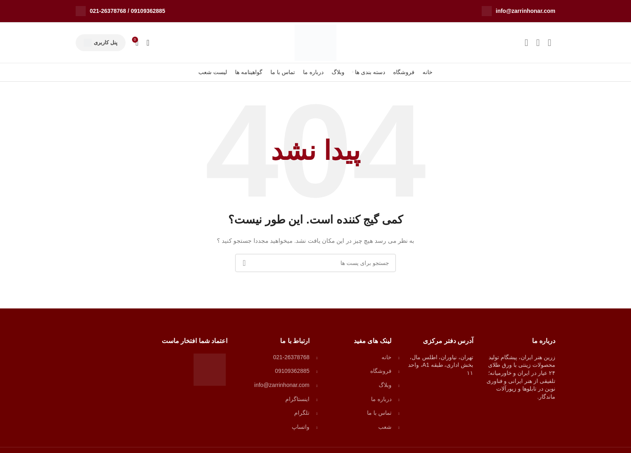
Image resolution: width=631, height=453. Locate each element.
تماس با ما (379, 413)
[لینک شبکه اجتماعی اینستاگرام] (549, 43)
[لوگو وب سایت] (315, 42)
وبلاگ (385, 385)
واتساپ (300, 427)
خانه (386, 357)
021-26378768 (108, 11)
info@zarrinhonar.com (525, 11)
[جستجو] (147, 43)
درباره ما (381, 399)
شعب (385, 427)
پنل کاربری (101, 43)
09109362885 (148, 11)
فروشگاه (381, 371)
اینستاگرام (297, 399)
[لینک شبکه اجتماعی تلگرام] (526, 43)
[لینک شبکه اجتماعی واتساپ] (538, 43)
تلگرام (301, 413)
